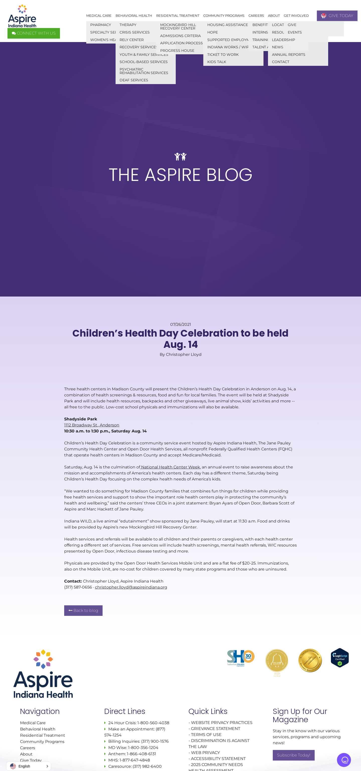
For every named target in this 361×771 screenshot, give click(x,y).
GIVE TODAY (337, 15)
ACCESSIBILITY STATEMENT (218, 758)
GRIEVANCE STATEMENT (215, 728)
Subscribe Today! (293, 755)
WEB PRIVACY (205, 752)
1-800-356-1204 (143, 747)
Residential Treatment (177, 16)
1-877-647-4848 (135, 760)
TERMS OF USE (206, 734)
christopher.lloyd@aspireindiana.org (131, 587)
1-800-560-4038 (152, 722)
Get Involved (296, 16)
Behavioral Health (134, 16)
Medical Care (99, 16)
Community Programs (223, 16)
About (274, 16)
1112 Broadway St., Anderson (91, 425)
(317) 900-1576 (155, 741)
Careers (256, 16)
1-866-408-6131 (141, 753)
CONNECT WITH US (34, 33)
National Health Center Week (170, 467)
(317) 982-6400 (147, 766)
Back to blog (83, 610)
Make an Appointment (131, 729)
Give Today (31, 760)
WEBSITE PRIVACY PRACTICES (222, 722)
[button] (28, 766)
